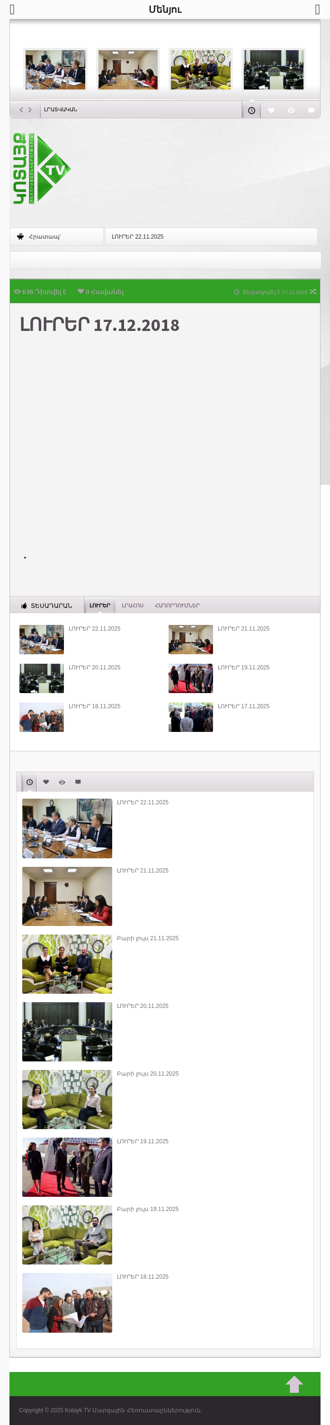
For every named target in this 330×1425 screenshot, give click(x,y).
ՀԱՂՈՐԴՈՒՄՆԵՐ (177, 606)
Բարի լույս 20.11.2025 (148, 1073)
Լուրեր (100, 605)
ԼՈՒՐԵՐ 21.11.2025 (243, 628)
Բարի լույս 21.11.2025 (148, 938)
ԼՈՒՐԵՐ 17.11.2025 (243, 706)
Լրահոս (132, 606)
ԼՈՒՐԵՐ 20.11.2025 (94, 667)
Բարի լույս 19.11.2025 (148, 1209)
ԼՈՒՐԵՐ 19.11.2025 (243, 667)
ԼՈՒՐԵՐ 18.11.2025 (94, 706)
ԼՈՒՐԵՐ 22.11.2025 (137, 236)
